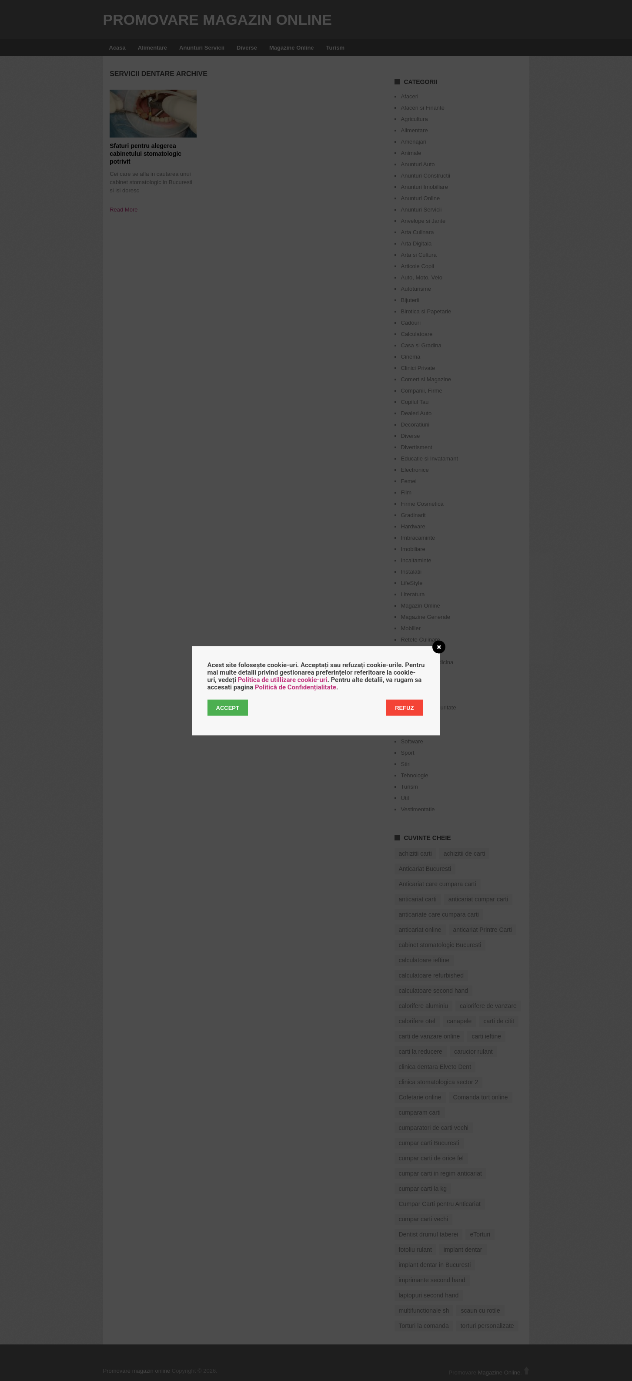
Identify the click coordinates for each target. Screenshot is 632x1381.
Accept (227, 707)
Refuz (404, 707)
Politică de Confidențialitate (295, 687)
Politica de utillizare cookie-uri (283, 679)
